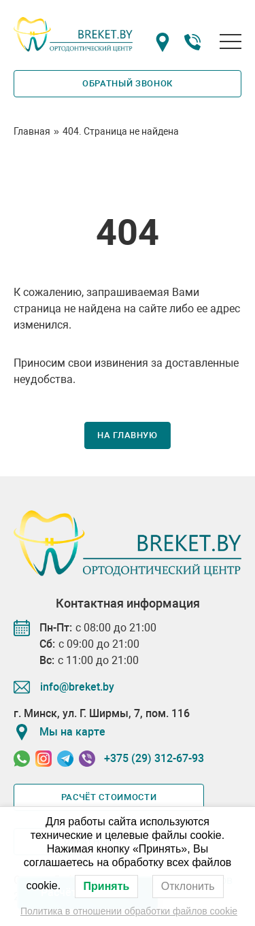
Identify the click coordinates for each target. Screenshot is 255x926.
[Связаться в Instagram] (43, 758)
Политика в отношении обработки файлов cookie (128, 911)
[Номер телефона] (192, 44)
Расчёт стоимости (108, 797)
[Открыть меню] (230, 41)
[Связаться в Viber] (87, 758)
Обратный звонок (127, 83)
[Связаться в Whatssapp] (22, 758)
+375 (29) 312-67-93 (154, 758)
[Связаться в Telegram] (65, 758)
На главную (127, 435)
